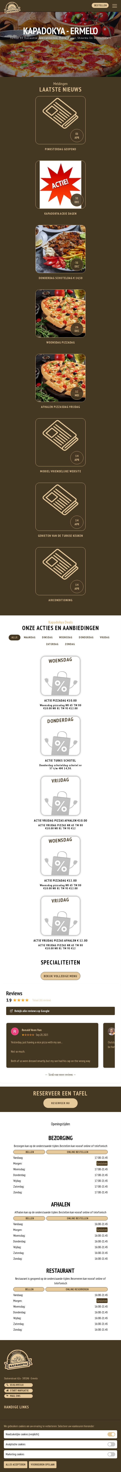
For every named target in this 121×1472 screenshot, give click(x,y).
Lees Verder (61, 154)
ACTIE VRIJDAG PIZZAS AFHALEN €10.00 (60, 820)
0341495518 (15, 1385)
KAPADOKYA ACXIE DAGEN (60, 213)
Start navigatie (17, 1390)
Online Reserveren (77, 1289)
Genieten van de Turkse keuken (60, 536)
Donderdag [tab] (86, 637)
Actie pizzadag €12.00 (60, 880)
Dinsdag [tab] (47, 637)
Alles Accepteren (15, 1464)
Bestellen (100, 5)
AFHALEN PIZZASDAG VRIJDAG (60, 407)
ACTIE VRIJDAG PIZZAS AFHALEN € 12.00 (60, 940)
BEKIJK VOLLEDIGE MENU (60, 976)
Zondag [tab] (70, 644)
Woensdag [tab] (65, 637)
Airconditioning (60, 600)
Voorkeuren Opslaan (43, 1464)
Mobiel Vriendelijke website (60, 471)
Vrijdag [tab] (105, 637)
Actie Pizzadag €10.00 (60, 700)
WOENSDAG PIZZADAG (60, 342)
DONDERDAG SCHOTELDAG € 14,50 (60, 278)
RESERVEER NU (60, 1103)
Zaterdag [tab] (52, 644)
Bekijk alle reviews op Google (30, 1011)
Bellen (29, 1152)
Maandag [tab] (30, 637)
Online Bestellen (77, 1152)
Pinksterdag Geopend (60, 149)
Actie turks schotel (60, 760)
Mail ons (13, 1396)
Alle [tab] (15, 637)
